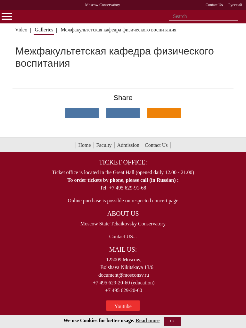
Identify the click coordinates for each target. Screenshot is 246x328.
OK (172, 321)
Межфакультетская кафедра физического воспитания (118, 29)
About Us (123, 213)
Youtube (123, 306)
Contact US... (123, 236)
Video (21, 29)
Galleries (44, 29)
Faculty (104, 145)
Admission (128, 145)
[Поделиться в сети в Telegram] (123, 113)
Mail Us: (123, 249)
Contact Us (156, 145)
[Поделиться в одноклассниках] (164, 113)
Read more (147, 320)
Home (84, 145)
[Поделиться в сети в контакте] (82, 113)
